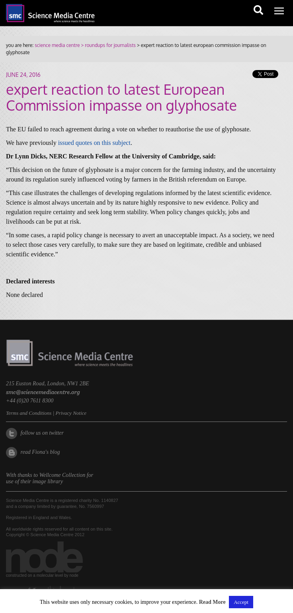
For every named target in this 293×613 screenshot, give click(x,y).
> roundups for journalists (107, 45)
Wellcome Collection (62, 475)
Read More (212, 602)
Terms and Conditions (28, 413)
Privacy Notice (70, 413)
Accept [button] (241, 602)
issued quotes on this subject (94, 142)
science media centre (57, 45)
